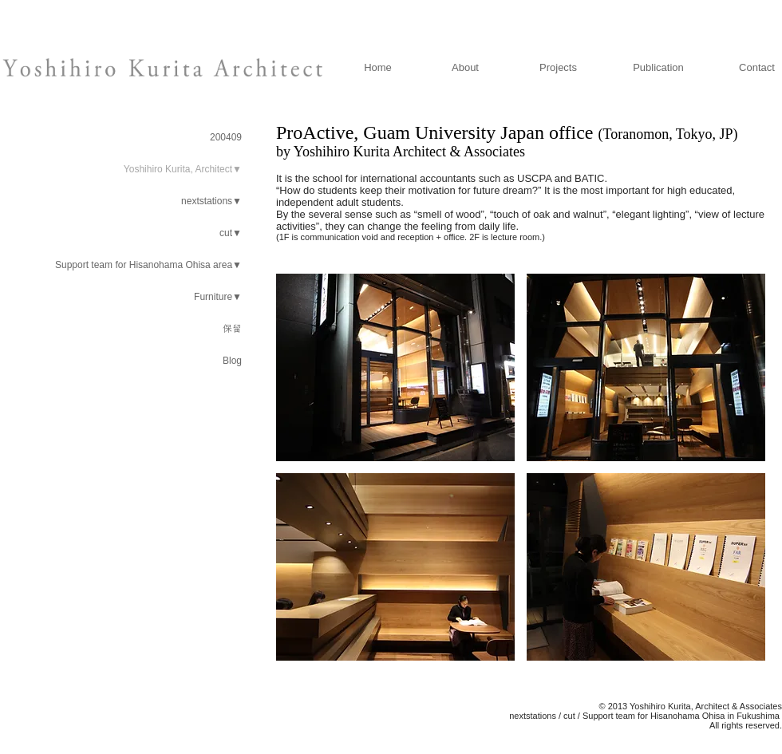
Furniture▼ (218, 296)
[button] (395, 367)
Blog (232, 360)
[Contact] (757, 68)
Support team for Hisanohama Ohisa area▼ (148, 264)
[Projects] (558, 68)
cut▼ (230, 233)
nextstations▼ (211, 201)
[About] (465, 68)
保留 (232, 328)
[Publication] (658, 68)
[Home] (378, 68)
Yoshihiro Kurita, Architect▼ (183, 169)
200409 (226, 137)
